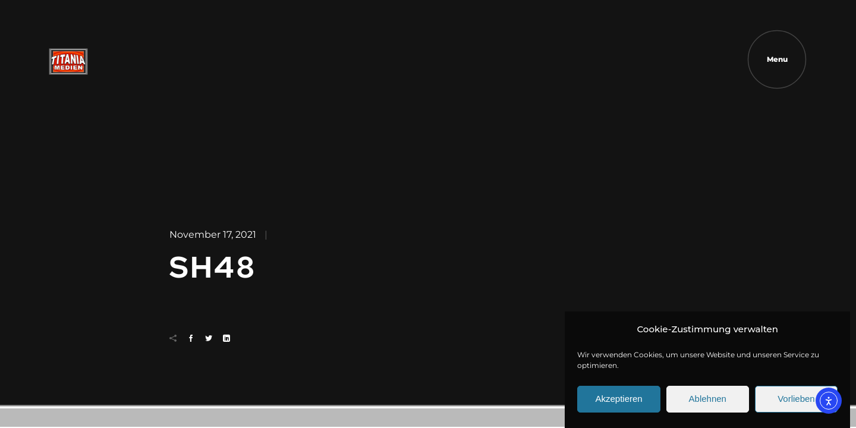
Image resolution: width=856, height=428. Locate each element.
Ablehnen (707, 403)
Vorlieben (796, 403)
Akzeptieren (618, 403)
